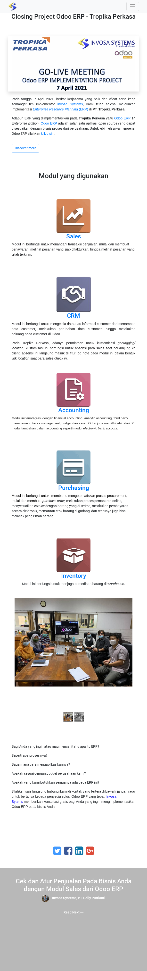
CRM (73, 315)
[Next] (123, 662)
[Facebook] (68, 851)
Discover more (25, 148)
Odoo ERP (122, 118)
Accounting (73, 410)
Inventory (73, 575)
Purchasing (73, 487)
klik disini (47, 133)
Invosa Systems (70, 104)
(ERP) (83, 109)
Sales (73, 236)
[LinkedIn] (79, 851)
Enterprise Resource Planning (55, 109)
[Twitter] (57, 851)
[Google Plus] (90, 851)
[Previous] (23, 662)
